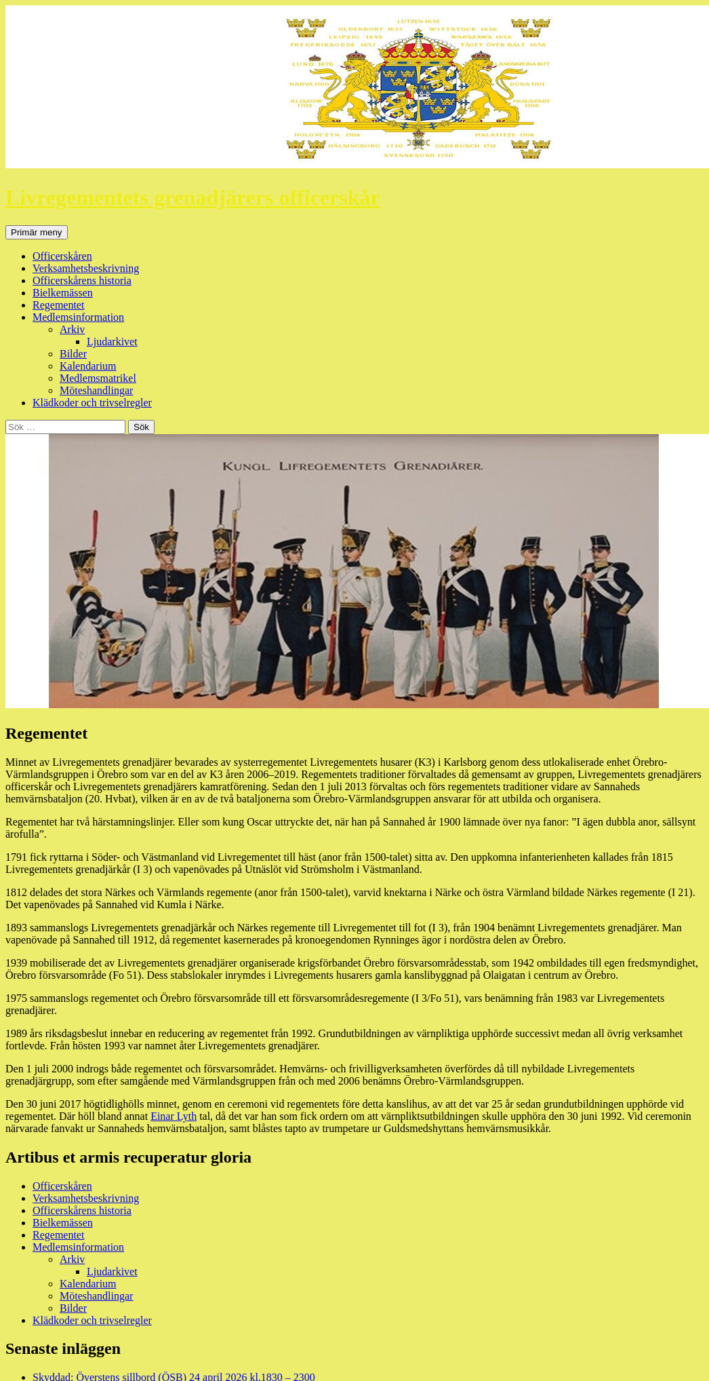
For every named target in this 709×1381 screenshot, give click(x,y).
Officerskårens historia (82, 280)
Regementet (58, 305)
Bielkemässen (63, 292)
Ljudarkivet (112, 341)
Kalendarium (88, 366)
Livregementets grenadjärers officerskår (192, 197)
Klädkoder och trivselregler (92, 402)
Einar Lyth (173, 1116)
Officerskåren (62, 256)
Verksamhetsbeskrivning (86, 268)
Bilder (73, 353)
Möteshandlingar (96, 390)
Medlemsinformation (78, 317)
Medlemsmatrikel (98, 378)
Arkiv (72, 329)
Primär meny (36, 232)
